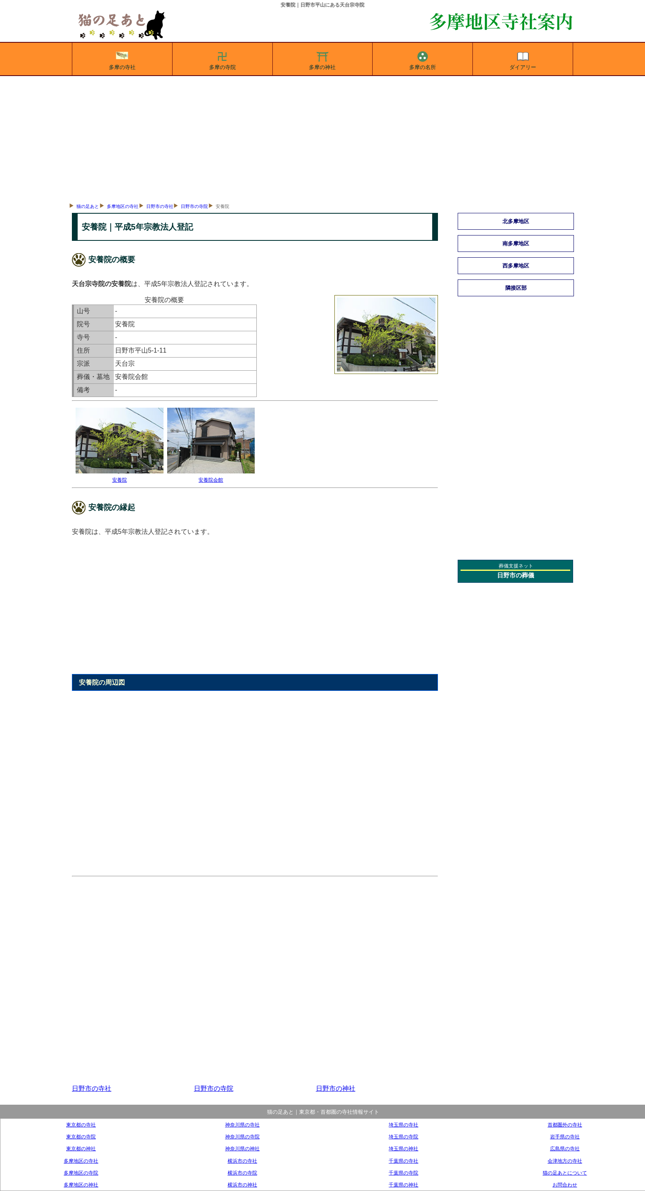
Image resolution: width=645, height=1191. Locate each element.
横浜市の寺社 (242, 1160)
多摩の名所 (422, 59)
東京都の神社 (81, 1148)
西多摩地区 (515, 266)
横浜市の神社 (242, 1184)
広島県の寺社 (565, 1148)
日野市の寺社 (159, 206)
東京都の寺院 (81, 1136)
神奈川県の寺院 (242, 1136)
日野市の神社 (335, 1088)
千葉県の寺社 (403, 1160)
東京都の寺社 (81, 1124)
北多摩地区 (515, 221)
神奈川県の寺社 (242, 1124)
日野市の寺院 (194, 206)
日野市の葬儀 (515, 575)
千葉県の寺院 (403, 1172)
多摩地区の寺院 (81, 1172)
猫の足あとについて (565, 1172)
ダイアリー (522, 59)
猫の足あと (87, 206)
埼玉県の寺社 (403, 1124)
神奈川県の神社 (242, 1148)
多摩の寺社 (122, 59)
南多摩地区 (515, 243)
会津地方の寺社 (565, 1160)
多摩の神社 (322, 59)
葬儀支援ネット (516, 566)
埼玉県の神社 (403, 1148)
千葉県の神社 (403, 1184)
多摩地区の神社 (81, 1184)
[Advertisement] (322, 137)
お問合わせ (565, 1184)
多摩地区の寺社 (122, 206)
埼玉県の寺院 (403, 1136)
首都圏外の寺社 (565, 1124)
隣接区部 (516, 288)
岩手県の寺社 (565, 1136)
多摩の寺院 (222, 59)
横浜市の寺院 (242, 1172)
